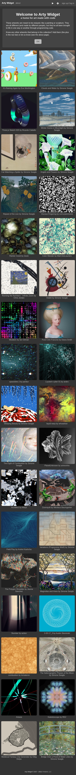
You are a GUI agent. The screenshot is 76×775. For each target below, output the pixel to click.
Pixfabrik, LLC (46, 772)
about (18, 3)
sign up (65, 3)
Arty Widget (8, 3)
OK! (38, 41)
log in (72, 3)
